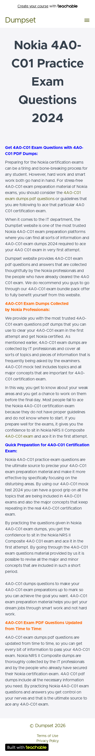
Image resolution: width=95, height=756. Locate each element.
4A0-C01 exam (19, 436)
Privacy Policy (47, 741)
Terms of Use (47, 736)
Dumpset (20, 20)
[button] (87, 20)
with (47, 6)
